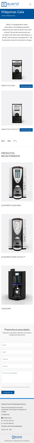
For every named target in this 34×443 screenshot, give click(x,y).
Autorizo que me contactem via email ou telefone (16, 387)
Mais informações (26, 86)
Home (3, 15)
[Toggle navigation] (30, 4)
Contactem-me (7, 392)
